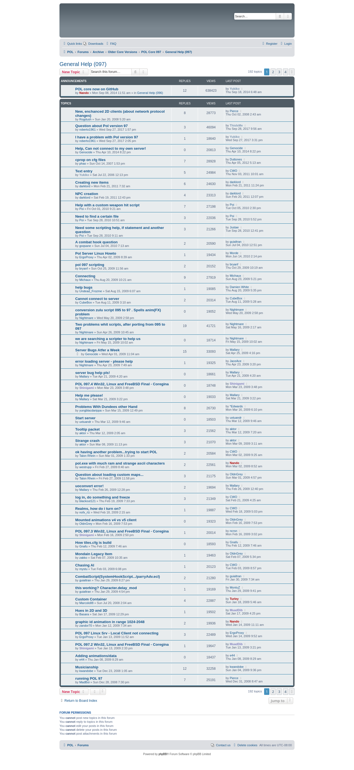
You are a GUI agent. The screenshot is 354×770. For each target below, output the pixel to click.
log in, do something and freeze (102, 497)
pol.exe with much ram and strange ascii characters (120, 463)
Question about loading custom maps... (109, 475)
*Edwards (236, 406)
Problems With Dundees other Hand (106, 407)
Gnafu (83, 546)
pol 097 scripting (89, 265)
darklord (84, 186)
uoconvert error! (89, 486)
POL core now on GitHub (96, 89)
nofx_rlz (84, 512)
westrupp (85, 467)
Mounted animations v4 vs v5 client (105, 520)
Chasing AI (84, 565)
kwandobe (86, 671)
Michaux (85, 279)
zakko (83, 557)
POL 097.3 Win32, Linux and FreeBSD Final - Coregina (122, 531)
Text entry (83, 171)
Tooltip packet (87, 429)
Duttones (236, 159)
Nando (84, 92)
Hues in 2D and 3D (91, 610)
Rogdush (85, 119)
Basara (84, 614)
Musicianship (86, 667)
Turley (234, 598)
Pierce (234, 111)
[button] (292, 71)
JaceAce (235, 361)
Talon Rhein (87, 455)
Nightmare (86, 318)
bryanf (83, 268)
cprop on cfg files (90, 160)
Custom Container (91, 599)
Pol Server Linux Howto (95, 253)
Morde (234, 253)
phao (82, 163)
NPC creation (86, 194)
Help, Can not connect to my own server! (110, 148)
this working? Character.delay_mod (106, 588)
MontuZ (235, 587)
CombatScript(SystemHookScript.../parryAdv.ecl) (117, 576)
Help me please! (89, 395)
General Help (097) (82, 64)
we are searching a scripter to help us (107, 339)
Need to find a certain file (97, 216)
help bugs (83, 287)
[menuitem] (93, 43)
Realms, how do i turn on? (98, 509)
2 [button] (273, 71)
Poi (81, 208)
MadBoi (84, 682)
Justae (234, 227)
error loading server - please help (104, 361)
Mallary (235, 349)
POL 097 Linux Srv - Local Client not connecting (116, 633)
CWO (233, 170)
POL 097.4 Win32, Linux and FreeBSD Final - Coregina (122, 384)
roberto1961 (87, 129)
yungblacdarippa (90, 410)
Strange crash (87, 441)
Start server (85, 418)
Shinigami (86, 387)
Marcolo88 (86, 603)
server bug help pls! (92, 373)
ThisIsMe (236, 125)
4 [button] (286, 71)
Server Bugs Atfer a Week (97, 350)
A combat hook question (96, 242)
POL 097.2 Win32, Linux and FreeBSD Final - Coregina (122, 644)
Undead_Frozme (90, 291)
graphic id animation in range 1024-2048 (110, 622)
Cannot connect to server (97, 299)
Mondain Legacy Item (93, 554)
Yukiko (235, 88)
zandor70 (85, 625)
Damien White (239, 287)
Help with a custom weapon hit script (107, 205)
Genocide (85, 152)
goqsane (85, 245)
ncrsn (233, 530)
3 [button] (279, 71)
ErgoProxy (86, 257)
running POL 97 (88, 678)
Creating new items (92, 182)
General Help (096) (150, 92)
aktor (82, 433)
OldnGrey (236, 474)
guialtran (235, 241)
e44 (81, 659)
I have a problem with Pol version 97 (106, 137)
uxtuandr (85, 421)
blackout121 (87, 501)
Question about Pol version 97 (101, 126)
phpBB (162, 754)
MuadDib (236, 610)
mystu (83, 569)
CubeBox (85, 302)
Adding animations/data (95, 656)
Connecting (85, 276)
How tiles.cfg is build (93, 542)
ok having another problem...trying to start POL (116, 452)
